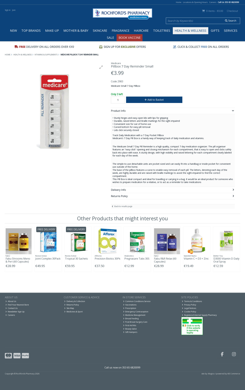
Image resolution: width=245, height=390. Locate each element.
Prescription (129, 308)
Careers (212, 2)
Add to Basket (154, 99)
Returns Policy (71, 304)
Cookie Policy (189, 311)
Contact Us (11, 308)
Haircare (141, 30)
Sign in (7, 10)
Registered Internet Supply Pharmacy (199, 315)
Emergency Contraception (135, 311)
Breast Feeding (131, 318)
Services (230, 30)
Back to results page (123, 206)
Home (178, 2)
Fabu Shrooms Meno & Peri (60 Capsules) (18, 260)
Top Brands (31, 30)
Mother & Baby (75, 30)
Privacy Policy (189, 304)
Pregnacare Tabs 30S (136, 258)
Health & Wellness (190, 30)
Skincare (100, 30)
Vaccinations (130, 304)
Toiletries (161, 30)
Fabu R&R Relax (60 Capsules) (165, 260)
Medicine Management (134, 315)
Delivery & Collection (74, 301)
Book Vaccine (130, 37)
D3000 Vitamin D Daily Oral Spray (226, 260)
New (13, 30)
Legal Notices (189, 308)
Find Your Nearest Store (17, 304)
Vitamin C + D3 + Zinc (196, 258)
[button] (101, 67)
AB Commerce (233, 373)
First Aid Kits (129, 325)
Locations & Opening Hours (195, 2)
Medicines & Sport (73, 311)
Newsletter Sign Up (15, 311)
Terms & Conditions (192, 301)
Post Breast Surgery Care (135, 322)
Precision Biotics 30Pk (107, 258)
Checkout (232, 11)
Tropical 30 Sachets (76, 258)
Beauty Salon (130, 329)
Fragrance (120, 30)
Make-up (52, 30)
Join (13, 10)
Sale (110, 37)
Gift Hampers (130, 332)
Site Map (69, 308)
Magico (211, 373)
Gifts (215, 30)
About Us (10, 301)
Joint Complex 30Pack (47, 258)
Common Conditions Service (137, 301)
